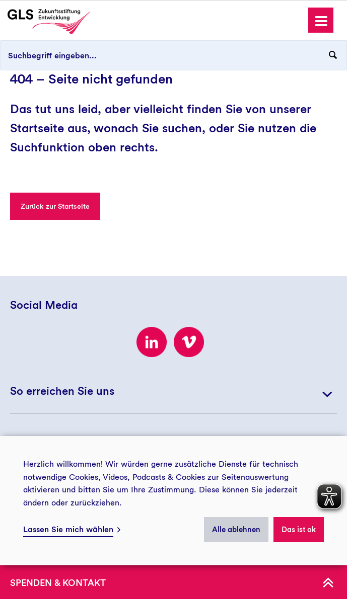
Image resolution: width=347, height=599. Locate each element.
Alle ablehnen (236, 529)
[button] (320, 20)
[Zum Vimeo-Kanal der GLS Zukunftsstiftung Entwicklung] (189, 342)
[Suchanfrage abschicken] (333, 55)
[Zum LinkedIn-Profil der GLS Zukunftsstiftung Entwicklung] (151, 342)
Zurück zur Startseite (55, 206)
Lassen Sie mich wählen (68, 529)
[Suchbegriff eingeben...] (173, 55)
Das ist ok (299, 529)
